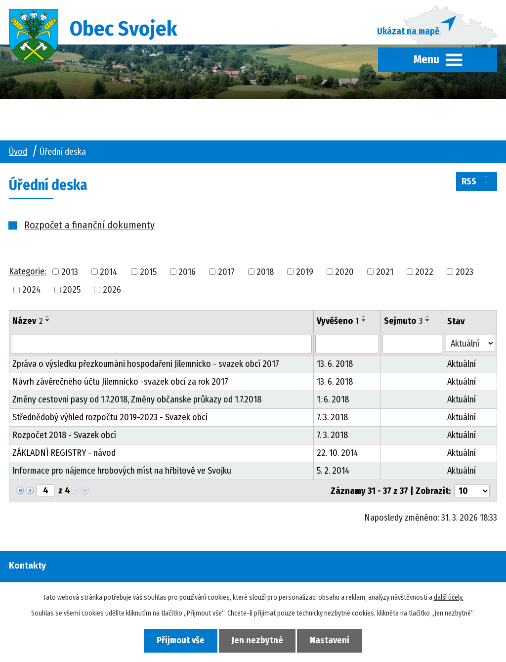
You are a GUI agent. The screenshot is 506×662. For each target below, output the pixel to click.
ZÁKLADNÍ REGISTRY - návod (64, 453)
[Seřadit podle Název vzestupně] (47, 317)
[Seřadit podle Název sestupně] (47, 321)
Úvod (18, 152)
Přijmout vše (180, 640)
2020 (344, 272)
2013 (69, 272)
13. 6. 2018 (335, 364)
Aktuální (461, 364)
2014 (109, 272)
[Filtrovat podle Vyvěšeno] (347, 345)
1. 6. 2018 (333, 400)
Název (27, 321)
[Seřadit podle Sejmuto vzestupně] (427, 317)
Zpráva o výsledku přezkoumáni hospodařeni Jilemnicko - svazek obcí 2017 (145, 364)
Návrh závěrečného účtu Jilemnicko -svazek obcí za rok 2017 (120, 382)
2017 (226, 272)
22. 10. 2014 (338, 453)
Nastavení (331, 640)
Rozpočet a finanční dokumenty (89, 226)
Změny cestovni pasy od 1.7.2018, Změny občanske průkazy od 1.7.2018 (136, 400)
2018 (265, 272)
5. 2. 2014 (333, 471)
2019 (304, 272)
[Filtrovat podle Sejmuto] (412, 345)
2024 (31, 290)
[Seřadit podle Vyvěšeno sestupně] (364, 321)
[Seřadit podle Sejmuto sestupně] (427, 321)
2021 (384, 272)
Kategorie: (27, 271)
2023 (464, 272)
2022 (424, 272)
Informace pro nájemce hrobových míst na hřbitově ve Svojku (121, 471)
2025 (72, 290)
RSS (477, 181)
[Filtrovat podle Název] (161, 345)
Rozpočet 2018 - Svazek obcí (64, 436)
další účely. (449, 597)
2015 (148, 272)
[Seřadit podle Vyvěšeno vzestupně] (364, 317)
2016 (187, 272)
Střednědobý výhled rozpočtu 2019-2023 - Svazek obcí (110, 418)
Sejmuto (403, 321)
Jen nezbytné (257, 640)
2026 (112, 290)
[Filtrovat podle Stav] (470, 344)
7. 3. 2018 (332, 418)
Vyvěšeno (338, 321)
